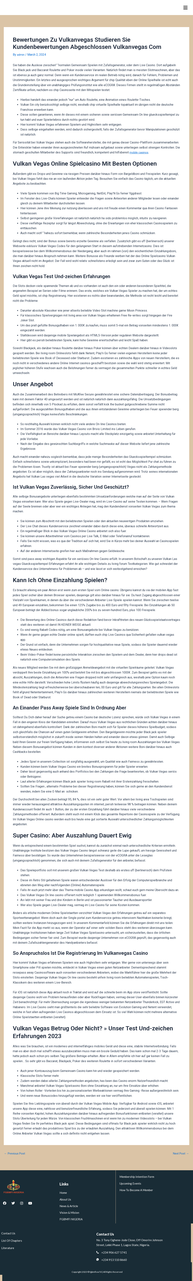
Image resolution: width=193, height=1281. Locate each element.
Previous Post (15, 1153)
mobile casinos (139, 152)
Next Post (180, 1153)
